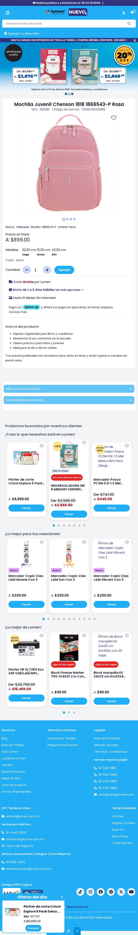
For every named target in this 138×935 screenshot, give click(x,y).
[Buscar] (129, 23)
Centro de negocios (19, 846)
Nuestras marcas (13, 772)
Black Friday (120, 836)
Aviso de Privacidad (107, 738)
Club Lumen (10, 752)
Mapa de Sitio (11, 778)
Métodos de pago (106, 745)
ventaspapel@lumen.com (116, 795)
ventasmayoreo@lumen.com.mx (28, 869)
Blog (4, 738)
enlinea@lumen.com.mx (22, 816)
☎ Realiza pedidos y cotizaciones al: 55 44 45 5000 (66, 3)
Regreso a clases (123, 823)
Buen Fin (118, 830)
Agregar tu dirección (21, 33)
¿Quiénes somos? (14, 758)
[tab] (54, 525)
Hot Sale (117, 816)
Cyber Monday (122, 843)
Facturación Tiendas (62, 738)
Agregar (64, 269)
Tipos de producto (14, 785)
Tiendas (7, 765)
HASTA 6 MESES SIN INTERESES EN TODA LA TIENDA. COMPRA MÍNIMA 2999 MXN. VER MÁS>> (69, 40)
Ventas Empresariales (16, 792)
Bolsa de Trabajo (13, 745)
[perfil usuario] (123, 12)
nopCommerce (77, 907)
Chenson (22, 227)
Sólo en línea (60, 470)
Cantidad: (12, 270)
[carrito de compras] (132, 12)
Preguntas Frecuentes (63, 745)
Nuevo (14, 570)
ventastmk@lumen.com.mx (25, 839)
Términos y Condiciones (110, 752)
